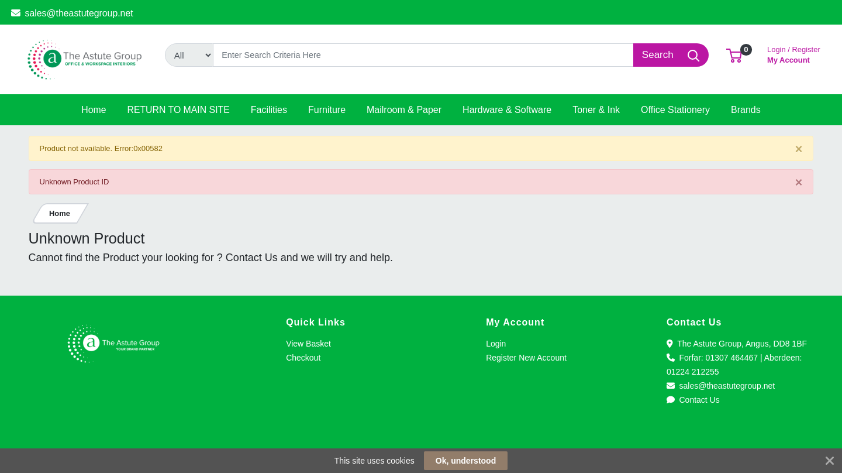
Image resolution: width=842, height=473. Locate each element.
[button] (734, 54)
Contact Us (693, 400)
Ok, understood (466, 460)
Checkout (303, 357)
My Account (793, 53)
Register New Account (526, 357)
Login (496, 343)
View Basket (308, 343)
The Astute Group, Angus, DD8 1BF (737, 343)
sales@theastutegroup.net (72, 13)
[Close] (799, 149)
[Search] (423, 55)
